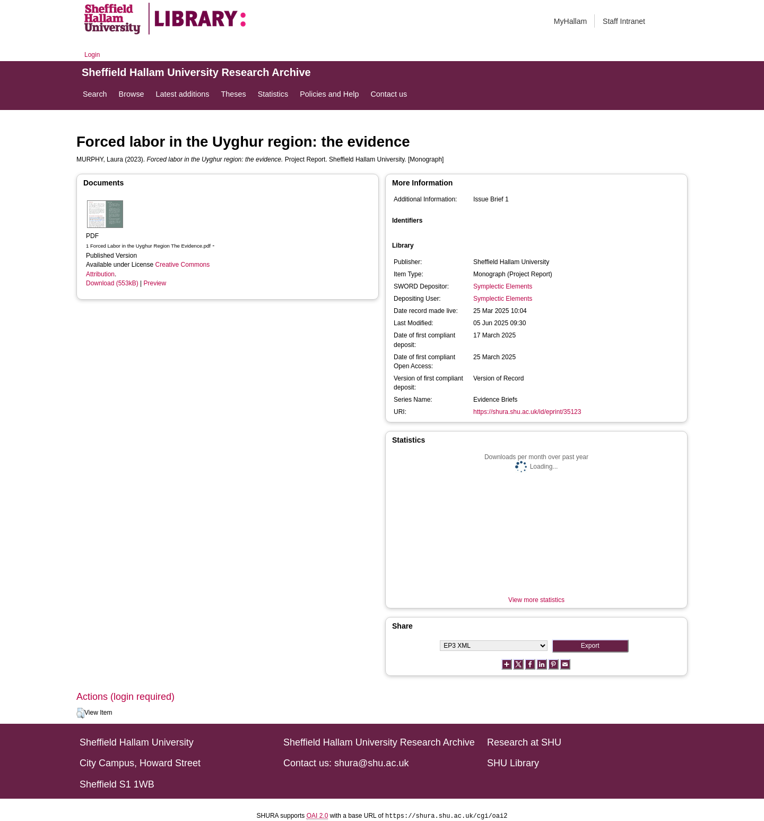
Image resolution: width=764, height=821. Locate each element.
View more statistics (536, 600)
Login (92, 54)
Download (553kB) (112, 283)
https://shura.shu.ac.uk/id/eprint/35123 (527, 412)
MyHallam (570, 21)
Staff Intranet (624, 21)
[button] (80, 713)
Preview (155, 283)
